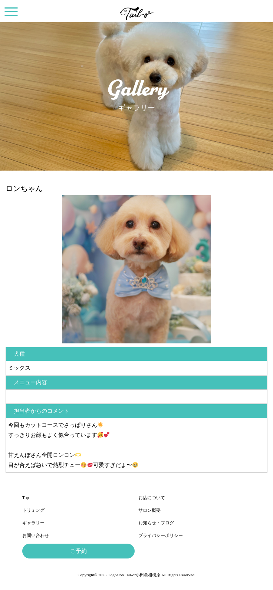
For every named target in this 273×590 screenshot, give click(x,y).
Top (25, 497)
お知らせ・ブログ (156, 522)
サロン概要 (149, 510)
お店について (151, 497)
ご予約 (78, 551)
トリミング (33, 510)
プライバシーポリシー (160, 535)
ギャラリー (33, 522)
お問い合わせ (35, 535)
